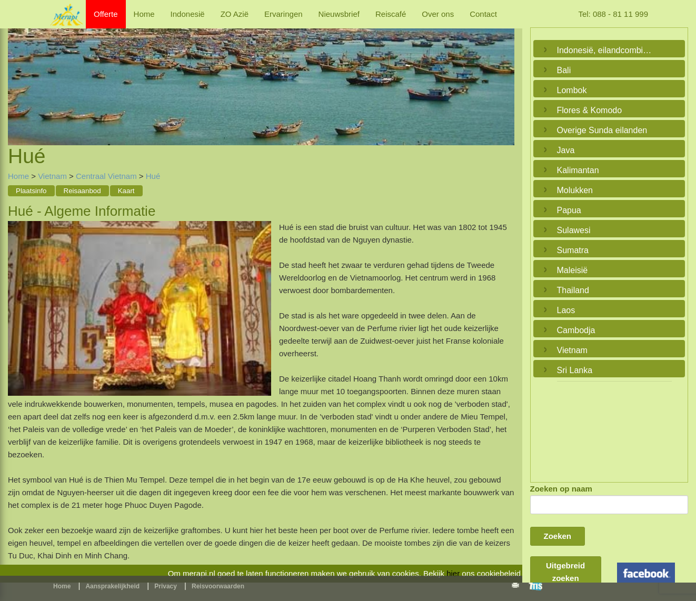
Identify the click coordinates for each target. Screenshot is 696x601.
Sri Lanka (575, 370)
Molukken (575, 190)
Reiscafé (390, 13)
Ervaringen (283, 13)
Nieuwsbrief (339, 13)
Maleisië (572, 270)
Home (144, 13)
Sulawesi (574, 230)
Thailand (573, 290)
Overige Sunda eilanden (602, 130)
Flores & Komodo (589, 110)
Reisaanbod (82, 191)
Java (566, 150)
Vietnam (52, 176)
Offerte (106, 13)
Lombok (572, 90)
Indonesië (188, 13)
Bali (564, 70)
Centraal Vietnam (107, 176)
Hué (153, 176)
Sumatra (573, 250)
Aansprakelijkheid (112, 586)
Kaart (126, 191)
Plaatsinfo (31, 191)
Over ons (438, 13)
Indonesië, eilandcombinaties (607, 50)
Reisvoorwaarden (218, 586)
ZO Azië (234, 13)
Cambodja (576, 330)
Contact (483, 13)
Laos (566, 310)
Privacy (165, 586)
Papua (569, 210)
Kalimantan (578, 170)
